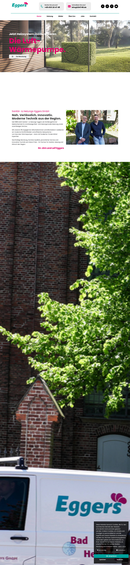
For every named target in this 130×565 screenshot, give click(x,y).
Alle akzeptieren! (111, 556)
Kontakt (93, 16)
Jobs (82, 16)
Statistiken (120, 550)
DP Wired (125, 562)
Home (39, 16)
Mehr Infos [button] (122, 546)
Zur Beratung (19, 56)
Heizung (50, 16)
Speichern (102, 559)
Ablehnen (120, 559)
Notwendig (101, 550)
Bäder (60, 16)
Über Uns (72, 16)
